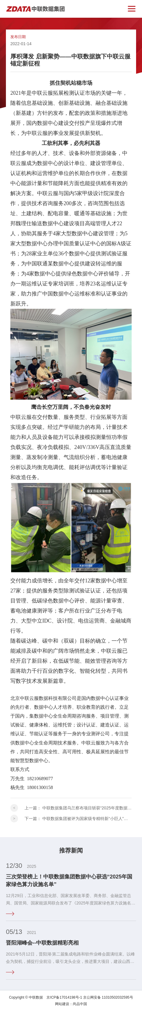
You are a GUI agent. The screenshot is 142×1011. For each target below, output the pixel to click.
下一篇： (78, 818)
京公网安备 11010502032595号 (108, 997)
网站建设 (62, 1004)
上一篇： (78, 808)
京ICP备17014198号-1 (64, 997)
